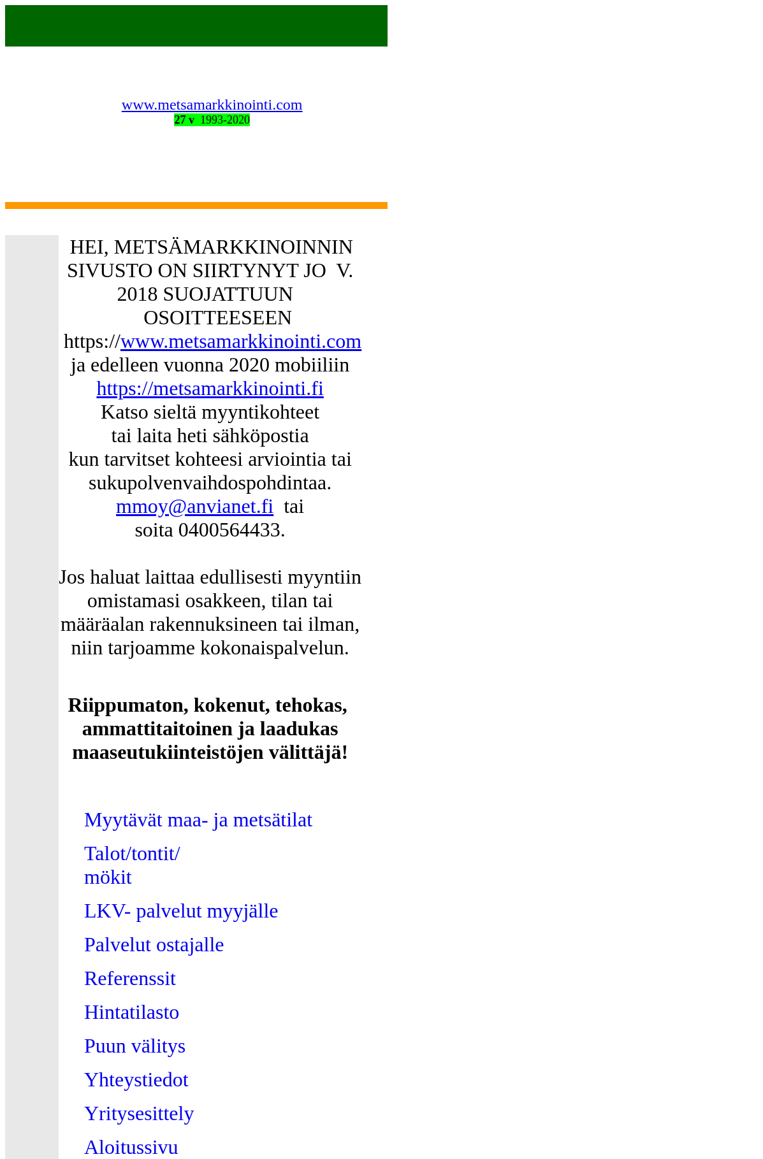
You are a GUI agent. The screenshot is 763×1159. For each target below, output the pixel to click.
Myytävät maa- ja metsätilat (198, 819)
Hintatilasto (131, 1011)
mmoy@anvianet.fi (194, 505)
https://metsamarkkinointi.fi (209, 388)
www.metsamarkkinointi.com (212, 104)
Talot (105, 853)
